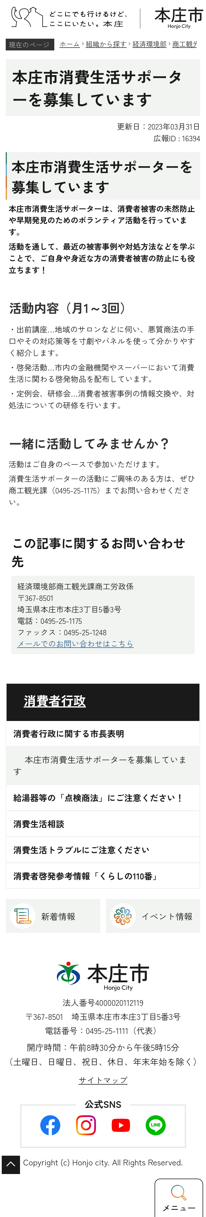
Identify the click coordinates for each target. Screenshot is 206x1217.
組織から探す (106, 44)
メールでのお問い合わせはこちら (75, 643)
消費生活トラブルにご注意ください (81, 850)
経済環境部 (149, 44)
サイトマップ (103, 1080)
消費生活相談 (38, 824)
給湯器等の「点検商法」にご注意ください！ (98, 798)
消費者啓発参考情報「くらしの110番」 (87, 876)
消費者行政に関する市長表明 (68, 733)
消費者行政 (55, 700)
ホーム (69, 44)
